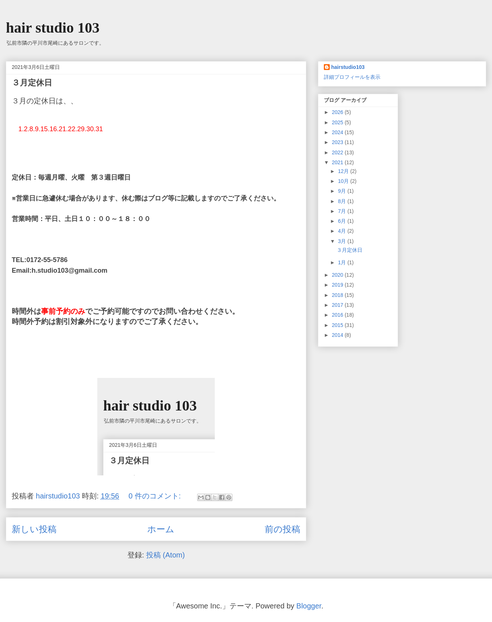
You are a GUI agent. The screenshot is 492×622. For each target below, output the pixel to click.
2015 (338, 325)
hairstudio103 (348, 67)
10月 (344, 181)
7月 (342, 211)
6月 (342, 221)
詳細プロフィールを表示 (352, 77)
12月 (344, 171)
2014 (338, 335)
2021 (338, 162)
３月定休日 (32, 82)
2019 (338, 285)
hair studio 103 (53, 27)
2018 (338, 295)
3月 (342, 241)
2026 (338, 112)
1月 (342, 262)
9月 (342, 191)
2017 (338, 305)
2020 (338, 275)
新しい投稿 (34, 529)
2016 (338, 315)
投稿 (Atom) (165, 555)
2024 (338, 132)
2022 (338, 152)
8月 (342, 201)
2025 (338, 122)
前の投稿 (282, 529)
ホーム (160, 529)
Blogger (308, 606)
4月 (342, 231)
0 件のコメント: (156, 496)
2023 (338, 142)
